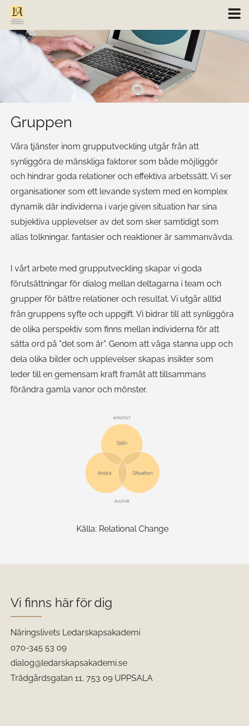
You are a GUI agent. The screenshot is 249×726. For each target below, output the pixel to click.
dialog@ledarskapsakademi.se (68, 663)
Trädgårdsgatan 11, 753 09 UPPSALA (81, 678)
